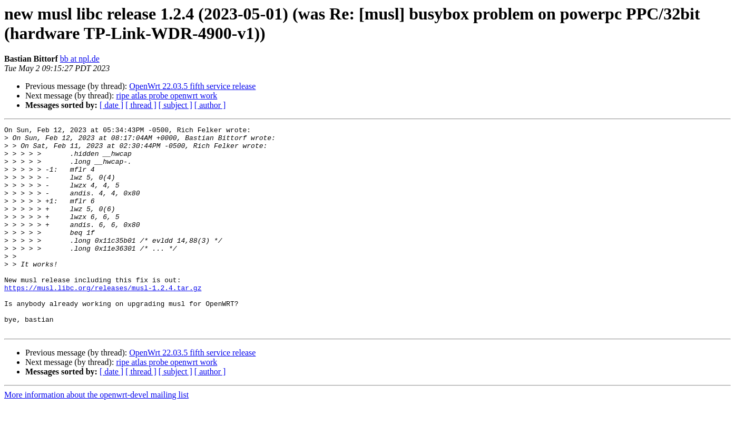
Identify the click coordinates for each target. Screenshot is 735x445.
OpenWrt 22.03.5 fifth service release (192, 86)
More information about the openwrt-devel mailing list (96, 435)
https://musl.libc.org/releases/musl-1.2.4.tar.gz (102, 320)
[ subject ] (175, 105)
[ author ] (210, 105)
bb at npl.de (80, 58)
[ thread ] (140, 105)
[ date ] (111, 105)
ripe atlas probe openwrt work (166, 95)
